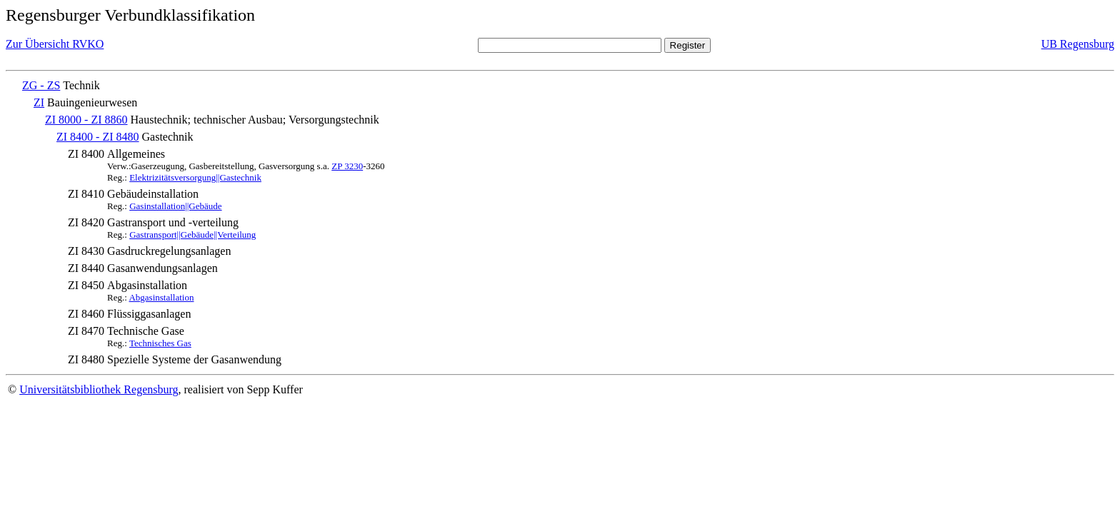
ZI (39, 102)
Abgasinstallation (161, 297)
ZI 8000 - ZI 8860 (86, 120)
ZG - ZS (41, 85)
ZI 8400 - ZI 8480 (97, 137)
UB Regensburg (1077, 44)
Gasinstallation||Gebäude (175, 206)
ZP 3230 (347, 166)
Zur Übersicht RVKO (55, 44)
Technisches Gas (160, 343)
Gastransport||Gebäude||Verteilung (192, 234)
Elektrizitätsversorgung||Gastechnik (195, 177)
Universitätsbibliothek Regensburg (98, 389)
